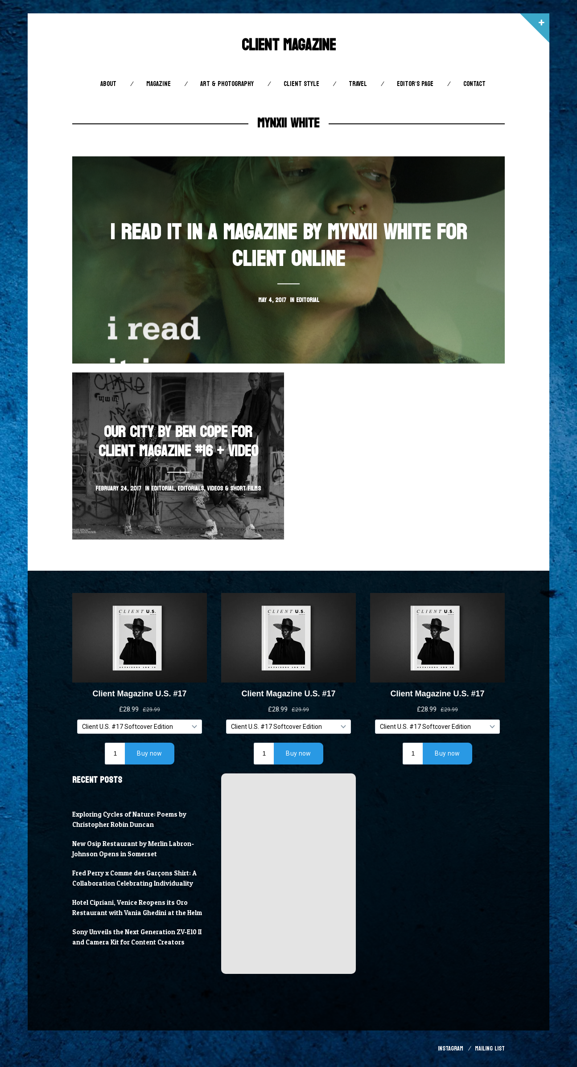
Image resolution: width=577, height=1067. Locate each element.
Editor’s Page (415, 84)
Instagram (450, 1048)
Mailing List (490, 1048)
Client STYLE (301, 84)
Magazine (158, 84)
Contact (474, 84)
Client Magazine (289, 45)
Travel (358, 84)
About (108, 84)
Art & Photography (227, 84)
